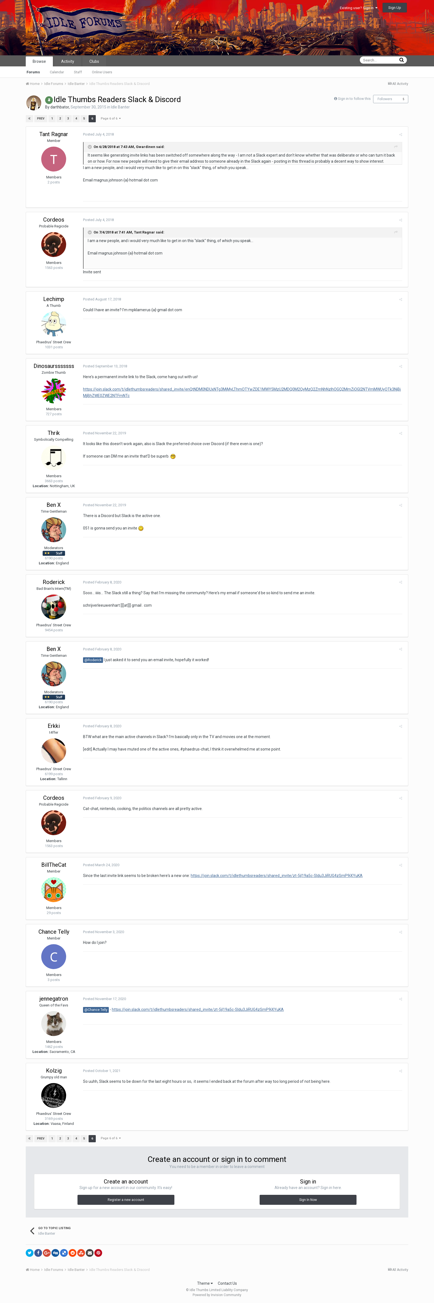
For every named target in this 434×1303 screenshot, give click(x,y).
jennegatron (54, 998)
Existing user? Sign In (359, 8)
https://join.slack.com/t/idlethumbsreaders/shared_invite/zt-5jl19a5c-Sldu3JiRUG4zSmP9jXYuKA (275, 875)
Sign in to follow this (354, 99)
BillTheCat (53, 864)
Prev (41, 118)
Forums (33, 72)
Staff (78, 72)
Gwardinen (144, 147)
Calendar (57, 72)
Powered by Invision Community (217, 1295)
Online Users (102, 72)
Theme (205, 1283)
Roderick (54, 582)
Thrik (54, 433)
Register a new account (126, 1200)
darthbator (59, 107)
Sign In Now (308, 1200)
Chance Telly (53, 931)
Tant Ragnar (53, 134)
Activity (67, 61)
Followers (385, 99)
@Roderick (91, 660)
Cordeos (53, 219)
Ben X (53, 505)
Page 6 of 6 (110, 118)
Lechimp (53, 299)
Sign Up (394, 8)
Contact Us (227, 1283)
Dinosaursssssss (53, 366)
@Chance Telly (94, 1010)
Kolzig (54, 1070)
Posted (96, 134)
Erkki (54, 726)
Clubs (94, 61)
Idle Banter (120, 107)
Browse (39, 61)
